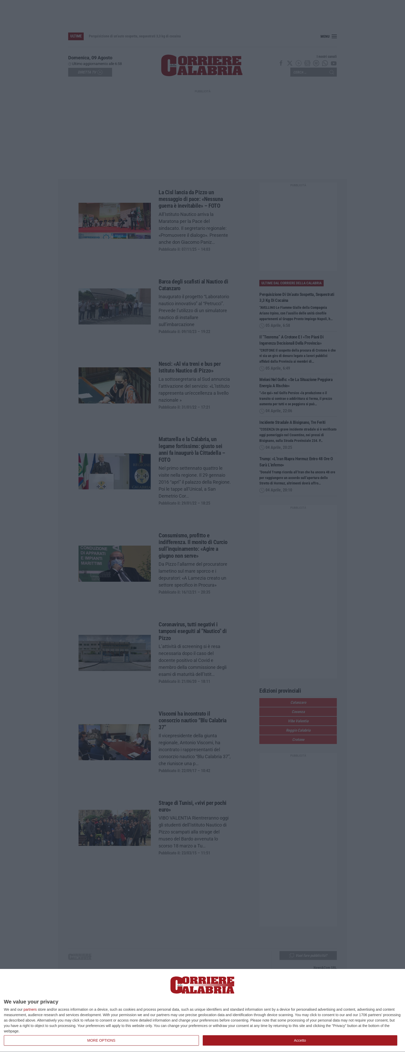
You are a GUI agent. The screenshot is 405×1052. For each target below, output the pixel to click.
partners (30, 1009)
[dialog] (202, 1010)
